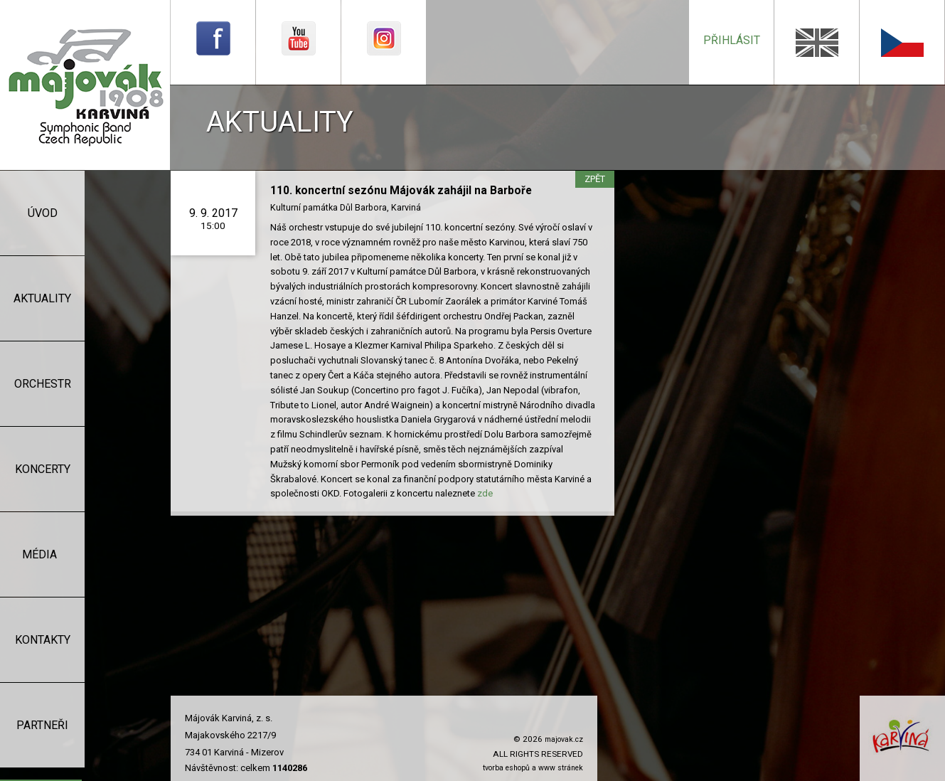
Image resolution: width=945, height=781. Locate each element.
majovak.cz (564, 739)
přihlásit (731, 40)
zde (485, 493)
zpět (594, 179)
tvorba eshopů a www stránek (533, 767)
